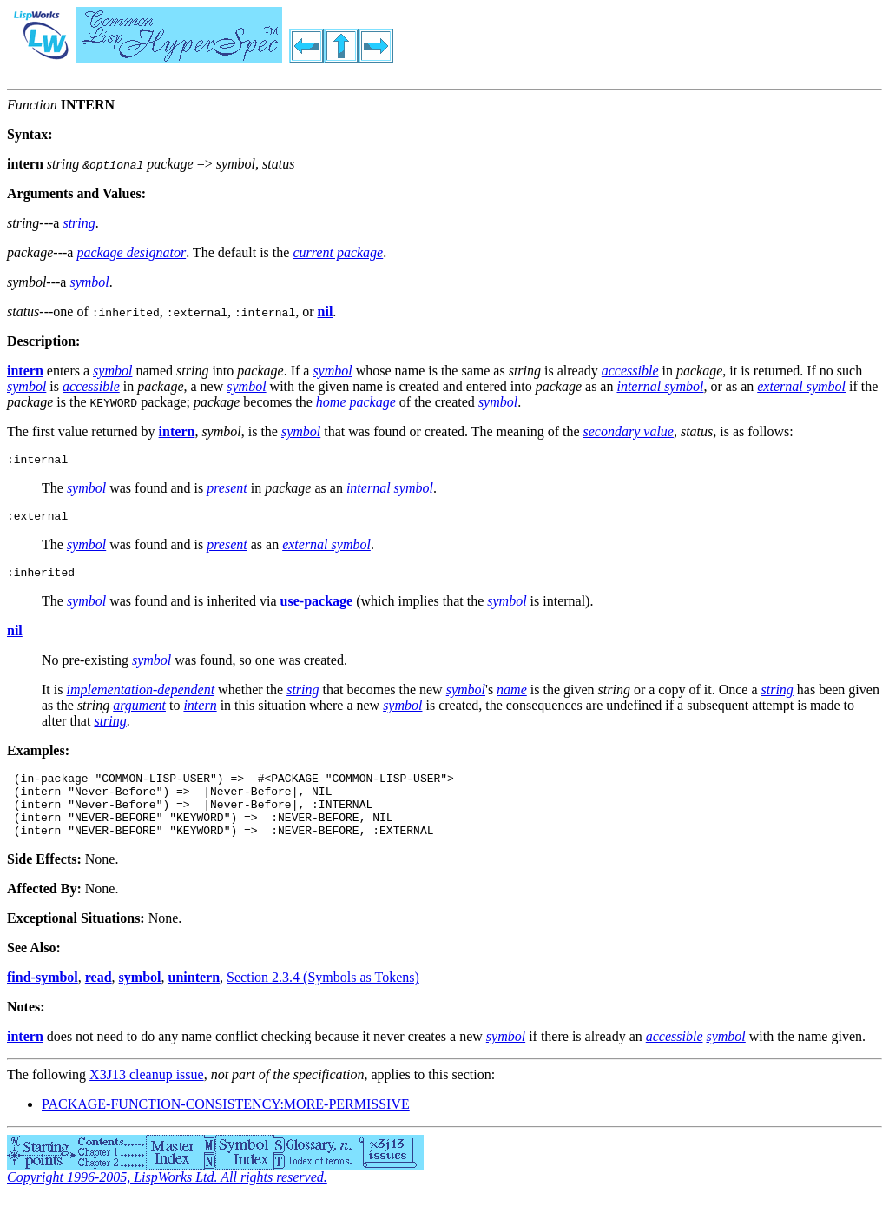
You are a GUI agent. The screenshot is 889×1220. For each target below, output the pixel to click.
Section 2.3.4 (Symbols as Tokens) (323, 998)
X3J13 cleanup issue (146, 1095)
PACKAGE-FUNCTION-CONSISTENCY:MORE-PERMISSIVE (226, 1124)
